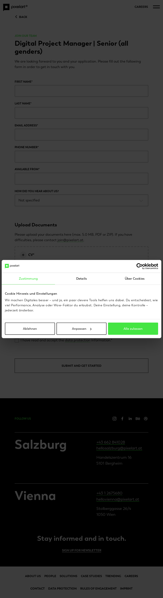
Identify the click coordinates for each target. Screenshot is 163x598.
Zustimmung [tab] (28, 278)
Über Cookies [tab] (135, 278)
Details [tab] (81, 278)
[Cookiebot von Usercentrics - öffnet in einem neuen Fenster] (139, 266)
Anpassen (81, 329)
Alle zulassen (133, 329)
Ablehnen (30, 329)
